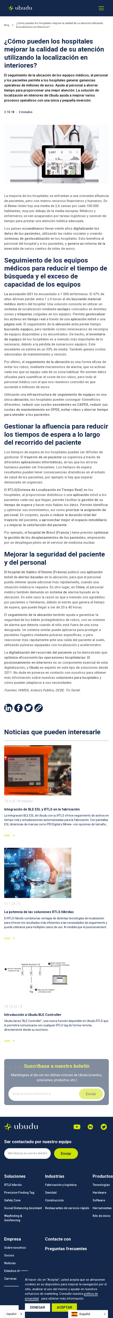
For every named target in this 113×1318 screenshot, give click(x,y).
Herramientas (102, 1208)
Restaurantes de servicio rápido (67, 1208)
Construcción (54, 1200)
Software (99, 1200)
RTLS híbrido (13, 1185)
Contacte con (58, 1239)
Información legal (16, 1298)
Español (11, 1313)
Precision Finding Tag (19, 1192)
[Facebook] (104, 1127)
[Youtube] (77, 1127)
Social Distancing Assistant (23, 1208)
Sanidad (51, 1192)
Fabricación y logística (61, 1185)
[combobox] (14, 1314)
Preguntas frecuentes (66, 1248)
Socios (9, 1255)
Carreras (10, 1278)
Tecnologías (101, 1185)
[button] (100, 8)
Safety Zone (12, 1200)
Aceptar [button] (64, 1307)
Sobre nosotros (15, 1247)
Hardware (99, 1192)
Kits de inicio (101, 1216)
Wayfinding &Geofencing (13, 1218)
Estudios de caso (16, 1271)
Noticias (10, 1263)
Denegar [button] (37, 1307)
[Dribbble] (90, 1127)
